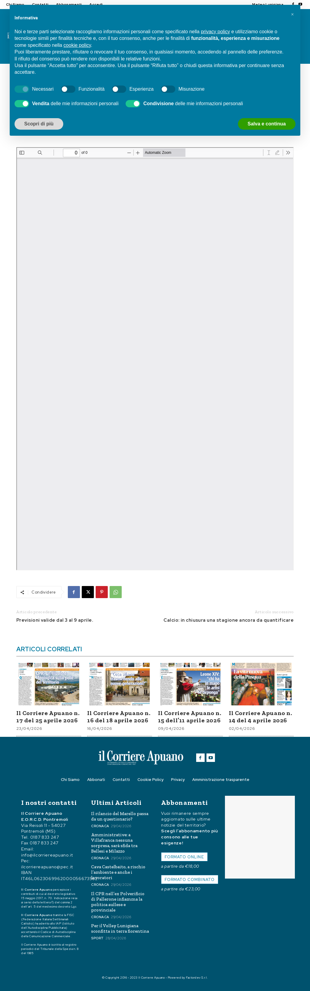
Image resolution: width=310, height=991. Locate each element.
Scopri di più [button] (39, 123)
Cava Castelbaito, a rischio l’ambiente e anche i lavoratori (118, 872)
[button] (292, 14)
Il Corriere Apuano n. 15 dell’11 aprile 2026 (189, 716)
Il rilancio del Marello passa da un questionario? (119, 816)
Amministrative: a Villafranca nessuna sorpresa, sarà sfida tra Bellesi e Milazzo (114, 843)
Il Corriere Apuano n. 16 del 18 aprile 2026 (118, 716)
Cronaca (100, 826)
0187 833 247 (44, 837)
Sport (97, 938)
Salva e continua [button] (267, 123)
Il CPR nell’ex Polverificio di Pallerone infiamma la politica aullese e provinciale (117, 902)
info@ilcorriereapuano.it (47, 854)
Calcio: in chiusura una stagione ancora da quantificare (228, 620)
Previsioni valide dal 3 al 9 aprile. (54, 620)
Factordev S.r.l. (197, 978)
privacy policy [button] (215, 31)
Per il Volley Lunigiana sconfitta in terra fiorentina (120, 928)
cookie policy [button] (77, 45)
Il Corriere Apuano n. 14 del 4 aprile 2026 (260, 716)
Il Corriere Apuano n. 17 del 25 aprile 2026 (48, 716)
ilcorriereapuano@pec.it (47, 866)
